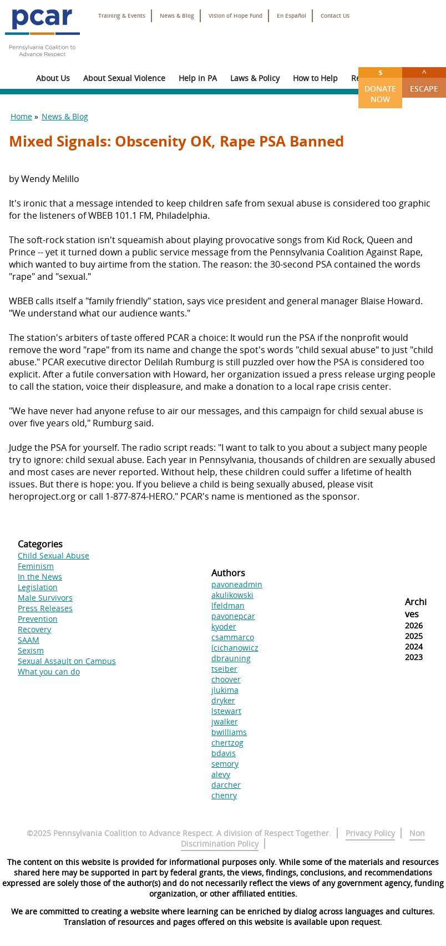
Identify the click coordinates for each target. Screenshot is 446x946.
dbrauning (231, 658)
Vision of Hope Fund (235, 15)
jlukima (225, 690)
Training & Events (121, 15)
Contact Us (335, 15)
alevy (220, 774)
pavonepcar (233, 616)
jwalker (224, 721)
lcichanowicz (235, 647)
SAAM (28, 640)
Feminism (36, 566)
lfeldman (228, 605)
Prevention (38, 618)
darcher (226, 784)
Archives (416, 608)
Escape (424, 80)
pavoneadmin (236, 584)
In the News (40, 576)
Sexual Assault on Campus (67, 661)
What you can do (49, 671)
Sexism (31, 650)
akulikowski (232, 595)
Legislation (38, 587)
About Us (53, 78)
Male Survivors (45, 597)
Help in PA (198, 78)
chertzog (227, 742)
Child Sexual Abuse (53, 555)
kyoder (223, 626)
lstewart (226, 711)
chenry (224, 795)
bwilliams (229, 732)
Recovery (34, 629)
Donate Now (380, 85)
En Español (291, 15)
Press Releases (45, 608)
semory (225, 763)
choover (226, 679)
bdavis (223, 753)
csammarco (232, 637)
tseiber (224, 668)
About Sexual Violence (124, 78)
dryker (223, 700)
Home (21, 116)
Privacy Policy (370, 833)
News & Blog (177, 15)
